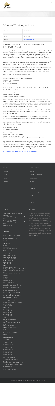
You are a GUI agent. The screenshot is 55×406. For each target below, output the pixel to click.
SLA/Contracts (6, 339)
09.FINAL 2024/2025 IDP (9, 358)
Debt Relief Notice (7, 225)
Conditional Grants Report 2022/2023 (12, 285)
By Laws (5, 245)
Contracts (32, 188)
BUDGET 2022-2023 (8, 260)
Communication (34, 185)
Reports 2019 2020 (7, 312)
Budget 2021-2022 (7, 265)
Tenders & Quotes (7, 366)
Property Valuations (8, 337)
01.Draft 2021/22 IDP (8, 344)
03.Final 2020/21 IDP (8, 347)
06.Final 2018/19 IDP (8, 352)
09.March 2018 (6, 307)
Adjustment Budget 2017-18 (10, 290)
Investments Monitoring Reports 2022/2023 (14, 287)
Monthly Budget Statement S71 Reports (13, 302)
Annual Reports (7, 242)
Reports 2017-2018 (7, 289)
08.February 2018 (7, 305)
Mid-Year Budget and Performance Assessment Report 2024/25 (12, 299)
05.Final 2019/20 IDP (8, 351)
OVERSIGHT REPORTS (8, 326)
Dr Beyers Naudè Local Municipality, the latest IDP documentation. (20, 151)
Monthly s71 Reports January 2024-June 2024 (14, 269)
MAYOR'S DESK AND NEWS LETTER (11, 322)
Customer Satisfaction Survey (10, 248)
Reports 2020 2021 (7, 314)
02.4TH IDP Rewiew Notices (10, 346)
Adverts (32, 171)
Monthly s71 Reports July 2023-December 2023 (13, 271)
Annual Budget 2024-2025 (9, 257)
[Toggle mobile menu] (51, 3)
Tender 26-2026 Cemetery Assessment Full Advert (14, 217)
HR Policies (5, 334)
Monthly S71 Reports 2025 (9, 267)
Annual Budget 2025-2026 (9, 259)
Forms (31, 195)
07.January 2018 (7, 304)
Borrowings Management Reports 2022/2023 (14, 284)
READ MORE (35, 235)
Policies (4, 329)
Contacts (6, 181)
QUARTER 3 (5, 279)
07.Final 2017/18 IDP (8, 354)
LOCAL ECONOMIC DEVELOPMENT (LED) (13, 363)
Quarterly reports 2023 (9, 282)
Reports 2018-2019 (7, 311)
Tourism (6, 178)
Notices (32, 202)
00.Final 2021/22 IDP (8, 342)
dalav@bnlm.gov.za (29, 39)
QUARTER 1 (5, 275)
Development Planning (8, 250)
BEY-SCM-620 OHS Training (10, 220)
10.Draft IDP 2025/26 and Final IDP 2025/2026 (12, 360)
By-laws (32, 181)
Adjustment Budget (8, 254)
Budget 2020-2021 (7, 264)
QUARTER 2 (5, 277)
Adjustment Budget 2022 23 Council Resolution (12, 236)
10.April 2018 (6, 309)
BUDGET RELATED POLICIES (10, 332)
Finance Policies (7, 331)
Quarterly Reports (7, 280)
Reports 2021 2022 (7, 316)
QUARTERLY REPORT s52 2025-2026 (12, 274)
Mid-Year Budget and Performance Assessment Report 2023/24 (12, 296)
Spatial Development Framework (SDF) (12, 364)
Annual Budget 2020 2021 (9, 255)
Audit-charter (33, 178)
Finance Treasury (34, 192)
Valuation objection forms (9, 319)
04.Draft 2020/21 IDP (8, 349)
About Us (6, 171)
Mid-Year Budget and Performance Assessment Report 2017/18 (12, 293)
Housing (32, 199)
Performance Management (10, 327)
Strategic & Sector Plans (36, 174)
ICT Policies (5, 336)
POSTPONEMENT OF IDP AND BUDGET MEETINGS (13, 214)
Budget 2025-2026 (7, 262)
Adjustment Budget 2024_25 (10, 238)
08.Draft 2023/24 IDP (8, 356)
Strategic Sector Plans (8, 341)
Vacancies (5, 368)
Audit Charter (6, 243)
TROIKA (5, 174)
